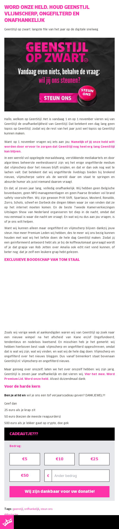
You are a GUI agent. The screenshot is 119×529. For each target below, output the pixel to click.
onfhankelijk (31, 509)
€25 (94, 459)
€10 (59, 459)
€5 (24, 459)
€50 (25, 476)
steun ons (47, 509)
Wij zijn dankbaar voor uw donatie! (60, 492)
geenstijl (18, 509)
